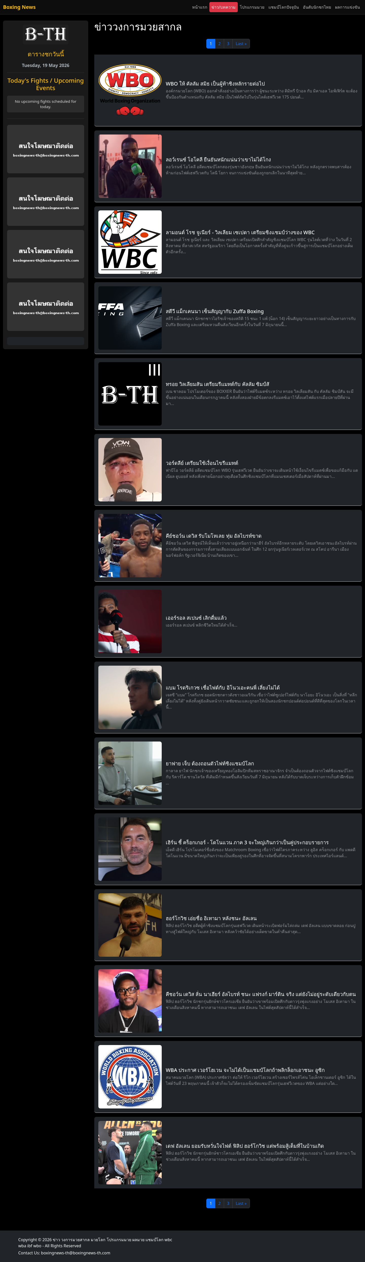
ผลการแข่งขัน (347, 7)
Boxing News (19, 7)
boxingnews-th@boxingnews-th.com (75, 1253)
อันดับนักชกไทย (317, 7)
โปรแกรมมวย (252, 7)
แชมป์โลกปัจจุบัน (283, 7)
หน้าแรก (199, 7)
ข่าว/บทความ (223, 7)
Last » (241, 43)
